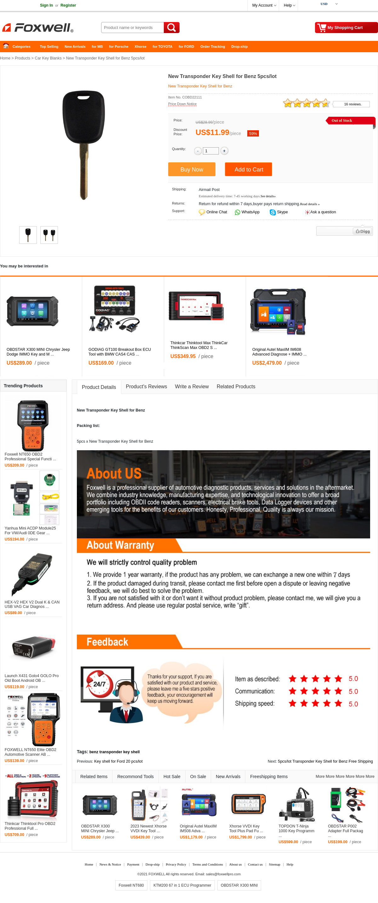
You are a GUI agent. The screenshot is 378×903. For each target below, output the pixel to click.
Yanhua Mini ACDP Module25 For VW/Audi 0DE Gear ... (30, 530)
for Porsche (118, 46)
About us (235, 864)
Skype (282, 212)
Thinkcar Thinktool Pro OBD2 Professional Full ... (30, 826)
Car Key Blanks (48, 58)
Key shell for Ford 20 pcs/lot (118, 761)
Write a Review (192, 386)
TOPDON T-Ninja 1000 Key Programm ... (296, 831)
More (320, 776)
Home (8, 47)
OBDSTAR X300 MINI (239, 885)
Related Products (236, 386)
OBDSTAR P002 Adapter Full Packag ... (345, 831)
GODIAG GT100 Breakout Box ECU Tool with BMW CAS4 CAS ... (120, 351)
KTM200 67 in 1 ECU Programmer (182, 885)
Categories (22, 46)
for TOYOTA (163, 46)
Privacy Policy (176, 864)
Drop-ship (240, 46)
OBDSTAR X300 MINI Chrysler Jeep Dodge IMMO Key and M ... (38, 351)
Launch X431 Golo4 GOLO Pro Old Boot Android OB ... (32, 678)
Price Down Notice (182, 104)
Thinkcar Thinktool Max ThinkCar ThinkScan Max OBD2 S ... (198, 345)
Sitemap (274, 864)
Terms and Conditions (207, 864)
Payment (133, 864)
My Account (262, 5)
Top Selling (49, 46)
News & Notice (110, 864)
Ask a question (323, 212)
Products (22, 58)
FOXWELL (157, 874)
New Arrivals (75, 46)
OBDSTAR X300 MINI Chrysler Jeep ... (100, 828)
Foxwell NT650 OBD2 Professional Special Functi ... (30, 456)
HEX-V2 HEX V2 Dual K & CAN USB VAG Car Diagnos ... (32, 604)
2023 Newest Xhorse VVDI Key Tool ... (148, 828)
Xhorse (140, 46)
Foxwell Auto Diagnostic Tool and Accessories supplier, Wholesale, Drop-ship (50, 28)
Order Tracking (212, 46)
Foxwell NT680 (131, 885)
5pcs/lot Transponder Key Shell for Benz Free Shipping (325, 761)
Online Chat (216, 212)
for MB (97, 46)
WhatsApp (250, 212)
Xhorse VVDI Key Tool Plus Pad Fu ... (246, 828)
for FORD (186, 46)
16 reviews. (353, 104)
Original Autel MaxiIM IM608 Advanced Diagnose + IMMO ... (279, 351)
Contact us (255, 864)
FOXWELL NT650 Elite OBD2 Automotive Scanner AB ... (30, 752)
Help (288, 5)
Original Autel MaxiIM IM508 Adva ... (198, 828)
